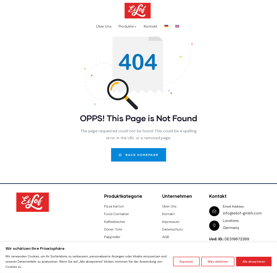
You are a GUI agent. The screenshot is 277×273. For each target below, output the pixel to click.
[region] (138, 257)
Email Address (233, 206)
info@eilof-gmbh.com (242, 213)
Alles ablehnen (218, 261)
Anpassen (186, 261)
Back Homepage (138, 155)
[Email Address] (214, 211)
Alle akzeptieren (253, 261)
